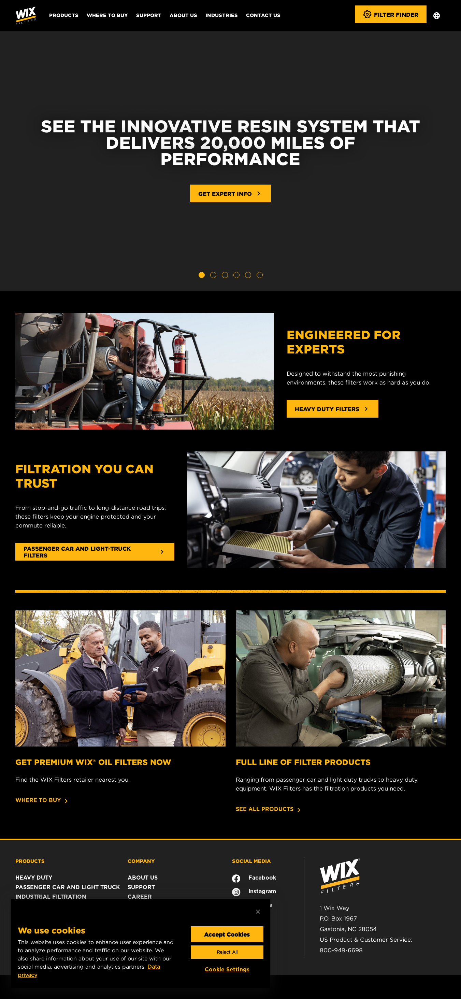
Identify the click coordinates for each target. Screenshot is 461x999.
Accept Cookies (227, 934)
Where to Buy (107, 15)
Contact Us (263, 15)
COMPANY (141, 861)
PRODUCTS (30, 861)
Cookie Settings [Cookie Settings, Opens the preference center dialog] (227, 969)
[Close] (257, 911)
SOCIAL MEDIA (251, 861)
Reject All (227, 952)
